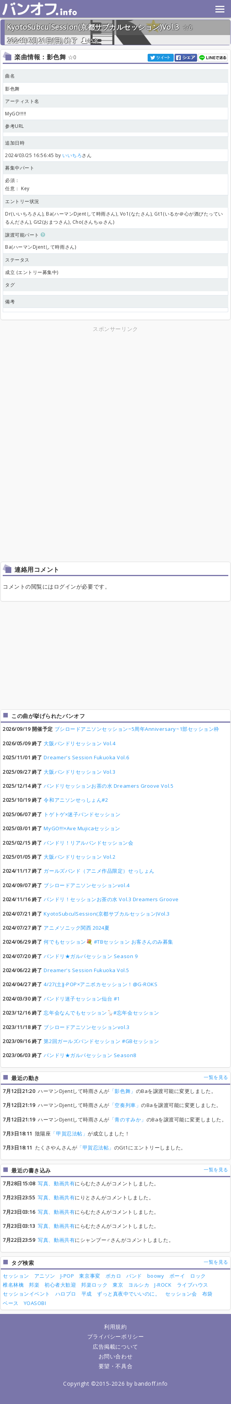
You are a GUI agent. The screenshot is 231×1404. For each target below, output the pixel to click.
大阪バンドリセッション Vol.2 (79, 856)
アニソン (44, 1275)
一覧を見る (216, 1077)
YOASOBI (35, 1303)
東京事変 (89, 1275)
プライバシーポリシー (115, 1336)
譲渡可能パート (25, 235)
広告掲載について (115, 1346)
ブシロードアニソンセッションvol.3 (86, 1027)
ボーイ (177, 1275)
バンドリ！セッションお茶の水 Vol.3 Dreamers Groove (111, 899)
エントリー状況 (22, 201)
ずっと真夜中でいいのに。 (128, 1293)
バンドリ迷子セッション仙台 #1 (82, 998)
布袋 (207, 1293)
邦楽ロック (94, 1284)
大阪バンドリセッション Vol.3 (79, 771)
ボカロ (114, 1275)
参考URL (14, 126)
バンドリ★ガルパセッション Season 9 (91, 956)
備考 (10, 301)
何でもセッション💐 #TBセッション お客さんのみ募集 (108, 941)
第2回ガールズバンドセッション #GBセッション (101, 1041)
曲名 (10, 75)
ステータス (17, 259)
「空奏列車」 (125, 1105)
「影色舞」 (122, 1091)
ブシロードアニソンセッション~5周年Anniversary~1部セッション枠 (137, 728)
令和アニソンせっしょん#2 (76, 799)
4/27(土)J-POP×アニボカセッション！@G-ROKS (100, 984)
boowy (155, 1275)
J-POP (67, 1275)
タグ (10, 284)
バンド (134, 1275)
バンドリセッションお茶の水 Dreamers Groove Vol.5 (108, 785)
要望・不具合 (115, 1366)
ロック (198, 1275)
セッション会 (181, 1293)
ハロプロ (65, 1293)
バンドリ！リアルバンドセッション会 (88, 842)
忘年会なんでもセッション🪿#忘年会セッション (101, 1012)
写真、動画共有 (56, 1183)
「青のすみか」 (127, 1119)
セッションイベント (26, 1293)
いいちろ (72, 155)
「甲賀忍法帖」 (69, 1133)
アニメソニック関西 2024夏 (76, 927)
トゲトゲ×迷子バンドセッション (82, 814)
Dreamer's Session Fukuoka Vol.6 (86, 757)
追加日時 (15, 143)
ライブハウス (192, 1284)
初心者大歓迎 (60, 1284)
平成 (86, 1293)
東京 (118, 1284)
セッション (16, 1275)
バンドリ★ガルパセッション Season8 (90, 1055)
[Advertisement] (115, 388)
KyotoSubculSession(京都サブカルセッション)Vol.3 (93, 27)
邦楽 (34, 1284)
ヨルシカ (138, 1284)
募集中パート (19, 167)
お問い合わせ (115, 1356)
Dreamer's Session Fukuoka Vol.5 (86, 970)
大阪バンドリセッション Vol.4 (79, 743)
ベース (11, 1303)
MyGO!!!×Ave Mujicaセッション (82, 828)
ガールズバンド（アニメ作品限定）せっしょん (99, 870)
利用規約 (115, 1326)
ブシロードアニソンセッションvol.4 (86, 885)
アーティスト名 (22, 101)
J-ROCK (162, 1284)
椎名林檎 (13, 1284)
